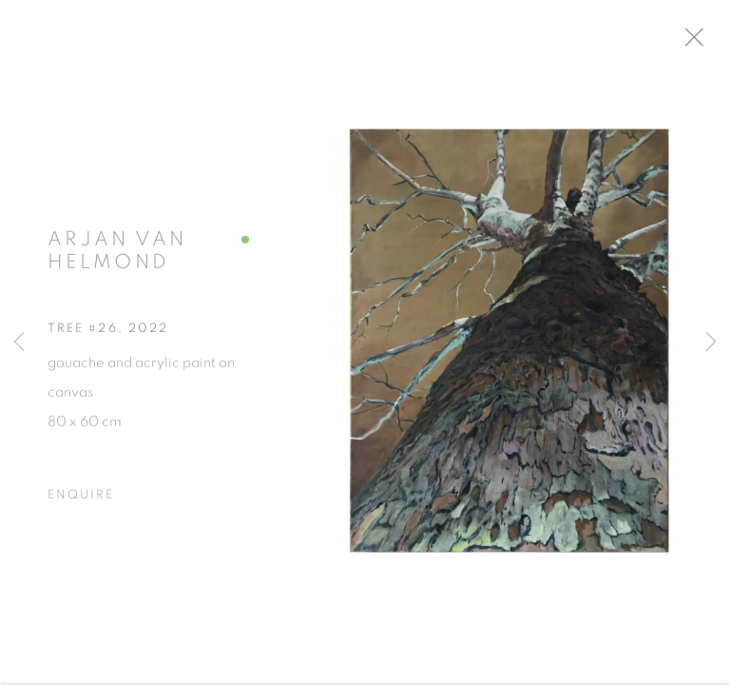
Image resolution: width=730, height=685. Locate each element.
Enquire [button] (81, 500)
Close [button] (706, 43)
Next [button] (711, 342)
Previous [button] (19, 342)
